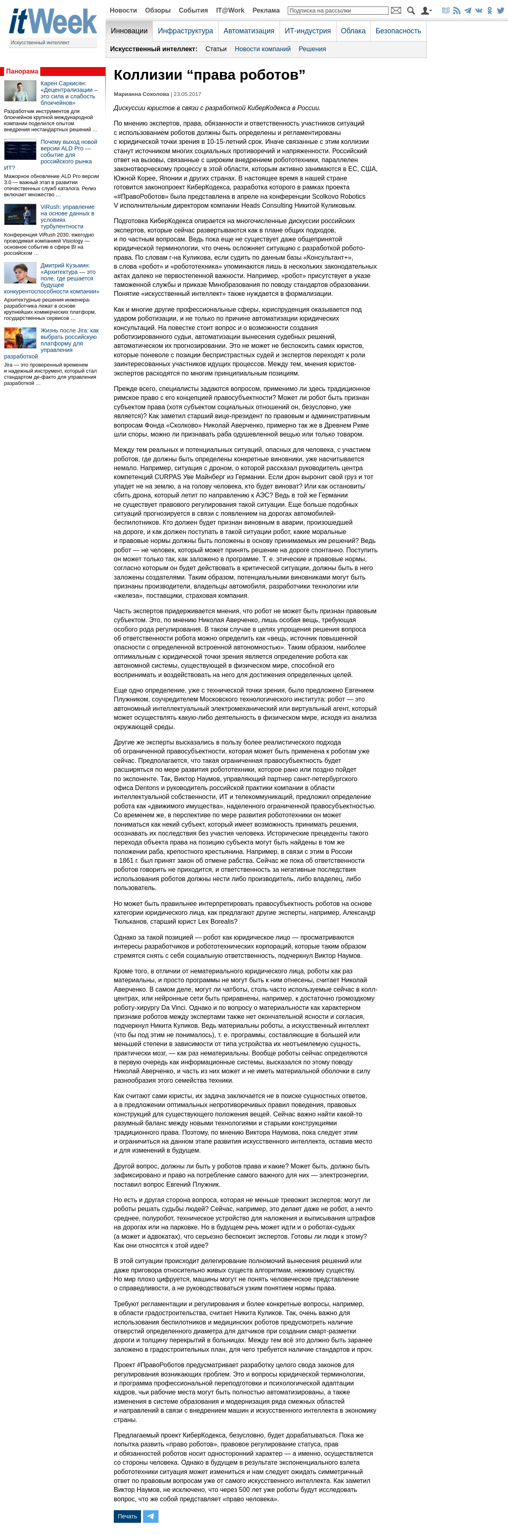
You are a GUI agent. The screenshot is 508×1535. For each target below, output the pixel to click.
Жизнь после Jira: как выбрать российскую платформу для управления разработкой (51, 343)
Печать (127, 1516)
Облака (353, 31)
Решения (312, 49)
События (193, 10)
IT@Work (230, 10)
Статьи (216, 49)
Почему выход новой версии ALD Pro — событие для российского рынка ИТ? (50, 155)
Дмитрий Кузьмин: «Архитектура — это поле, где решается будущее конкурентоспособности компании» (52, 278)
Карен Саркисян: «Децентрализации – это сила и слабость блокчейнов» (69, 93)
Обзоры (158, 10)
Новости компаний (263, 49)
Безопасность (398, 31)
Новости (123, 10)
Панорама (22, 71)
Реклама (266, 10)
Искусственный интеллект (40, 43)
